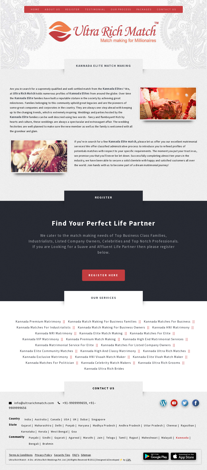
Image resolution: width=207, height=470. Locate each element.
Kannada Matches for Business (167, 321)
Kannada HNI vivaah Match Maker (100, 357)
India (28, 419)
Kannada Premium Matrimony (38, 321)
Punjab (70, 425)
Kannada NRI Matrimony (53, 333)
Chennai (172, 425)
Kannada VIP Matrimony (40, 339)
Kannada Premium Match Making (91, 339)
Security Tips (62, 455)
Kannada (182, 437)
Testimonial (95, 9)
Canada (55, 419)
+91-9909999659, (75, 403)
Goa (74, 431)
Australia (41, 419)
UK (75, 419)
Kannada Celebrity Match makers (106, 363)
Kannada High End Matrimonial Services (153, 339)
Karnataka (28, 431)
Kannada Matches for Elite (150, 333)
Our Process (121, 9)
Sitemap (86, 455)
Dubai (84, 419)
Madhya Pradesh (104, 425)
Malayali (166, 437)
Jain (100, 437)
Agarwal (74, 437)
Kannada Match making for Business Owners (111, 327)
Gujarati (59, 437)
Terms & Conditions (21, 455)
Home (35, 9)
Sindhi (46, 437)
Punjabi (34, 437)
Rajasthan (187, 425)
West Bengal (59, 431)
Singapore (98, 419)
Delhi (58, 425)
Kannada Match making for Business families (102, 321)
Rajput (133, 437)
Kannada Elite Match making (101, 333)
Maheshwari (150, 437)
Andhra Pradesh (129, 425)
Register (72, 9)
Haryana (83, 425)
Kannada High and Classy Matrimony (108, 351)
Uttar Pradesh (153, 425)
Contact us (166, 9)
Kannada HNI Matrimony (171, 327)
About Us (52, 9)
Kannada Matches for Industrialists (43, 327)
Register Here (103, 275)
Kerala (42, 431)
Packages (144, 9)
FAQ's (75, 455)
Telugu (110, 437)
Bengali (34, 443)
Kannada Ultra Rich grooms (159, 363)
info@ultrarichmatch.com (34, 403)
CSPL (128, 459)
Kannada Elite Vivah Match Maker (158, 357)
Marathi (88, 437)
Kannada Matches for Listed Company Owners (136, 345)
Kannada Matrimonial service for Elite (64, 345)
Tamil (122, 437)
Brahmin (48, 443)
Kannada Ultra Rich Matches (164, 351)
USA (66, 419)
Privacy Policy (43, 455)
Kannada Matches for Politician (50, 363)
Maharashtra (43, 425)
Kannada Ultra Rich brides (104, 368)
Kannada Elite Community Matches (46, 351)
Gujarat (26, 425)
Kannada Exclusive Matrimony (45, 357)
